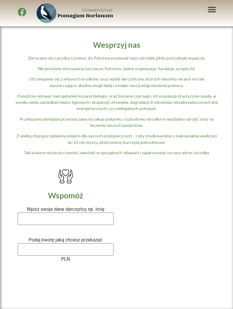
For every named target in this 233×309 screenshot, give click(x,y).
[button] (211, 9)
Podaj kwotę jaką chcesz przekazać (66, 240)
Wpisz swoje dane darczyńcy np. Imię (65, 209)
